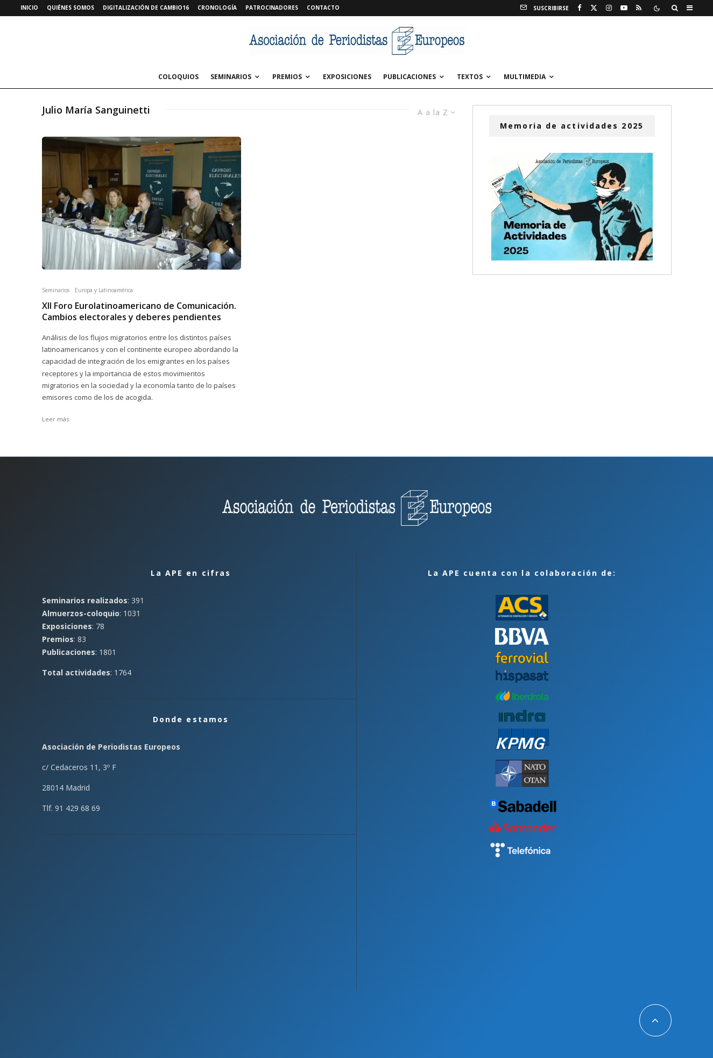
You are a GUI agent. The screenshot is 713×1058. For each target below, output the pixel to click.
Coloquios (178, 76)
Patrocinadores (271, 7)
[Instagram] (609, 8)
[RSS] (639, 8)
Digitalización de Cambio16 (146, 7)
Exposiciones (347, 76)
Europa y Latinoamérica (104, 290)
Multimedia (525, 76)
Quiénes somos (70, 7)
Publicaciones (409, 76)
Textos (470, 76)
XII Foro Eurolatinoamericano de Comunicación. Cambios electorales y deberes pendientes (139, 311)
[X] (594, 8)
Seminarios (230, 76)
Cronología (217, 7)
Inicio (29, 7)
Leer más (55, 419)
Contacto (323, 7)
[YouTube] (624, 8)
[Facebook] (579, 8)
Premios (287, 76)
